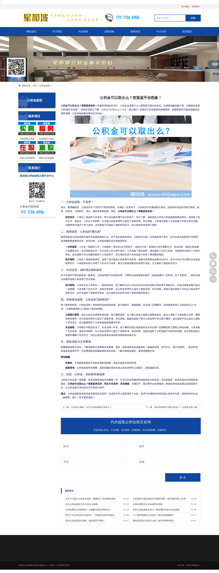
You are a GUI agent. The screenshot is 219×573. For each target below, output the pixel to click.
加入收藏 (185, 6)
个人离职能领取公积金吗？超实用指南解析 (153, 515)
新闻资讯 (135, 31)
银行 (90, 263)
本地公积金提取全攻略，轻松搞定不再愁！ (85, 520)
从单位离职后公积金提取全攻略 (148, 504)
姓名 (66, 446)
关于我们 (57, 31)
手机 (66, 461)
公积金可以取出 (109, 109)
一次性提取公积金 (106, 251)
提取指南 (109, 31)
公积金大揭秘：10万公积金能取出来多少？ (91, 407)
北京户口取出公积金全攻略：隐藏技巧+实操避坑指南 (90, 498)
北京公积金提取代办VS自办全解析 (81, 504)
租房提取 (71, 269)
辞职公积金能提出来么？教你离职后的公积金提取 (156, 509)
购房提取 (70, 217)
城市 (141, 446)
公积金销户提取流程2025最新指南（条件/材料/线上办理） (160, 498)
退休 (88, 211)
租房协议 (165, 347)
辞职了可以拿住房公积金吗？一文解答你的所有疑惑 (89, 515)
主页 (35, 85)
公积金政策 (135, 285)
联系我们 (196, 6)
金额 (141, 461)
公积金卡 (88, 221)
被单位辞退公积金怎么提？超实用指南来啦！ (154, 520)
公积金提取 (44, 85)
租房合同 (92, 289)
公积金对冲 (105, 263)
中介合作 (161, 31)
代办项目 (83, 31)
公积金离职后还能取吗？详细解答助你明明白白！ (88, 509)
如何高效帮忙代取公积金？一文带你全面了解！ (176, 407)
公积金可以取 (68, 105)
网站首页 (31, 31)
